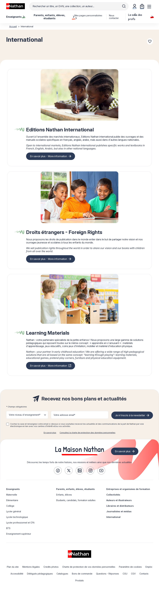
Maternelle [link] (11, 494)
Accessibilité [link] (17, 573)
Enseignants (13, 489)
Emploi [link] (148, 566)
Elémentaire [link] (12, 500)
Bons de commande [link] (82, 573)
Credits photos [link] (51, 566)
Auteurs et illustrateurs (119, 500)
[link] (58, 470)
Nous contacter (114, 16)
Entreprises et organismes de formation (128, 489)
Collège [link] (10, 506)
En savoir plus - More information (48, 156)
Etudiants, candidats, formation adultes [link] (75, 500)
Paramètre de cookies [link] (130, 566)
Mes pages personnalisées (88, 16)
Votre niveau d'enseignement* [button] (24, 414)
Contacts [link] (143, 573)
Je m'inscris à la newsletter (130, 415)
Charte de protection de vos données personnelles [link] (88, 566)
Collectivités (113, 494)
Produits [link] (79, 580)
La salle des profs (140, 16)
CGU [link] (125, 573)
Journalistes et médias (119, 511)
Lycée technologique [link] (17, 517)
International (113, 517)
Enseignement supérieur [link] (18, 533)
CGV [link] (133, 573)
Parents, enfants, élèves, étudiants (75, 489)
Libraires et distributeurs (120, 506)
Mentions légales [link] (31, 566)
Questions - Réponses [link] (107, 573)
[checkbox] (7, 424)
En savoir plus (50, 432)
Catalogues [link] (62, 573)
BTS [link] (8, 528)
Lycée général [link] (13, 511)
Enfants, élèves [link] (64, 494)
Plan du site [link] (13, 566)
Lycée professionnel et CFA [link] (20, 522)
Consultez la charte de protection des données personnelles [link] (87, 432)
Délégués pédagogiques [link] (40, 573)
